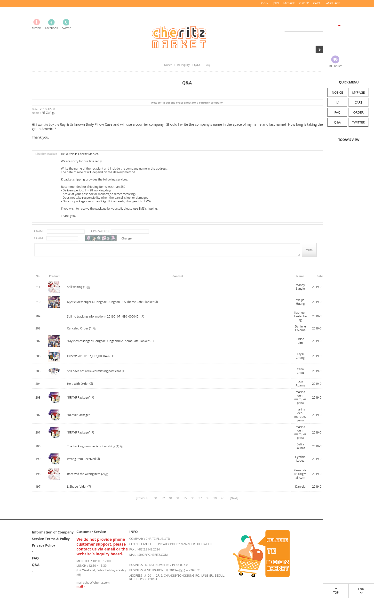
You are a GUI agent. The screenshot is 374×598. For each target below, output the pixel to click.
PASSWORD (101, 231)
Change (126, 238)
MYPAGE (358, 92)
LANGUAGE (332, 3)
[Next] (234, 498)
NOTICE (337, 92)
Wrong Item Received (81, 459)
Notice (168, 65)
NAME (40, 231)
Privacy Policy (43, 545)
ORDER (358, 112)
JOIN (276, 3)
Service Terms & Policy (51, 538)
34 (177, 498)
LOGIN (264, 3)
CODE (40, 238)
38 (207, 498)
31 (156, 498)
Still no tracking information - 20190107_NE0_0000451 (103, 316)
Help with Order (78, 384)
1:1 (337, 102)
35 (185, 498)
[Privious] (142, 498)
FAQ (337, 112)
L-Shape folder (77, 486)
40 (222, 498)
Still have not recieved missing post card (94, 371)
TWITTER (358, 122)
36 (192, 498)
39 (215, 498)
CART (358, 102)
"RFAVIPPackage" (78, 397)
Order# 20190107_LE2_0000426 (88, 356)
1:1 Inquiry (183, 65)
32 (163, 498)
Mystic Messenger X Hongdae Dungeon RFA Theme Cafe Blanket (110, 302)
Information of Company (53, 532)
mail (81, 586)
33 (170, 498)
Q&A (337, 122)
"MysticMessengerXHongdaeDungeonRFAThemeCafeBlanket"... (109, 341)
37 (200, 498)
